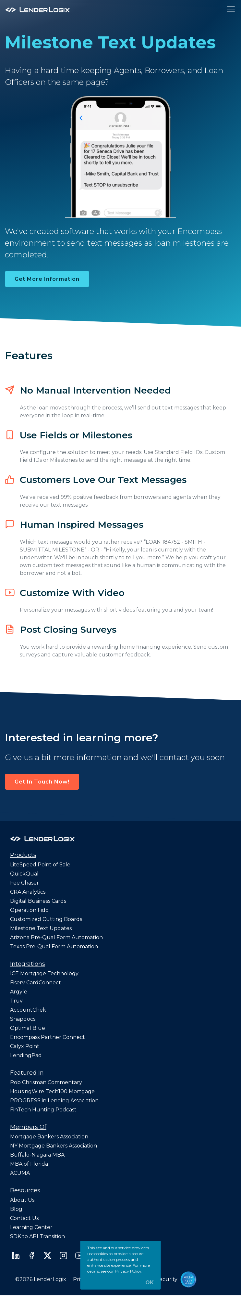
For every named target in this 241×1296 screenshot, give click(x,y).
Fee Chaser (24, 883)
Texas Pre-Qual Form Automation (54, 946)
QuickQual (24, 874)
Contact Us (24, 1218)
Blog (16, 1209)
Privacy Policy (128, 1271)
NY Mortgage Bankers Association (53, 1146)
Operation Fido (29, 910)
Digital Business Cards (38, 901)
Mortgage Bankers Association (49, 1137)
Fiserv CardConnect (35, 982)
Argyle (18, 992)
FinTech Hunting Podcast (43, 1110)
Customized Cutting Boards (46, 919)
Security (166, 1279)
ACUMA (20, 1173)
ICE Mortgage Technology (44, 973)
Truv (16, 1001)
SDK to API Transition (37, 1236)
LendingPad (26, 1055)
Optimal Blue (27, 1028)
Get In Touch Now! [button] (42, 782)
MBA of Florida (29, 1164)
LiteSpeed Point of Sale (40, 865)
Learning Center (31, 1227)
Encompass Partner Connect (47, 1037)
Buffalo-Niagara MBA (37, 1155)
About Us (22, 1200)
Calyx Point (24, 1046)
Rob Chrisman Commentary (46, 1082)
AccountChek (28, 1010)
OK (149, 1282)
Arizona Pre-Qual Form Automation (56, 937)
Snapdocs (22, 1019)
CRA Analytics (27, 892)
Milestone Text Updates (41, 928)
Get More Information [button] (47, 279)
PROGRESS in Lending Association (54, 1100)
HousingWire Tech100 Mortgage (52, 1091)
